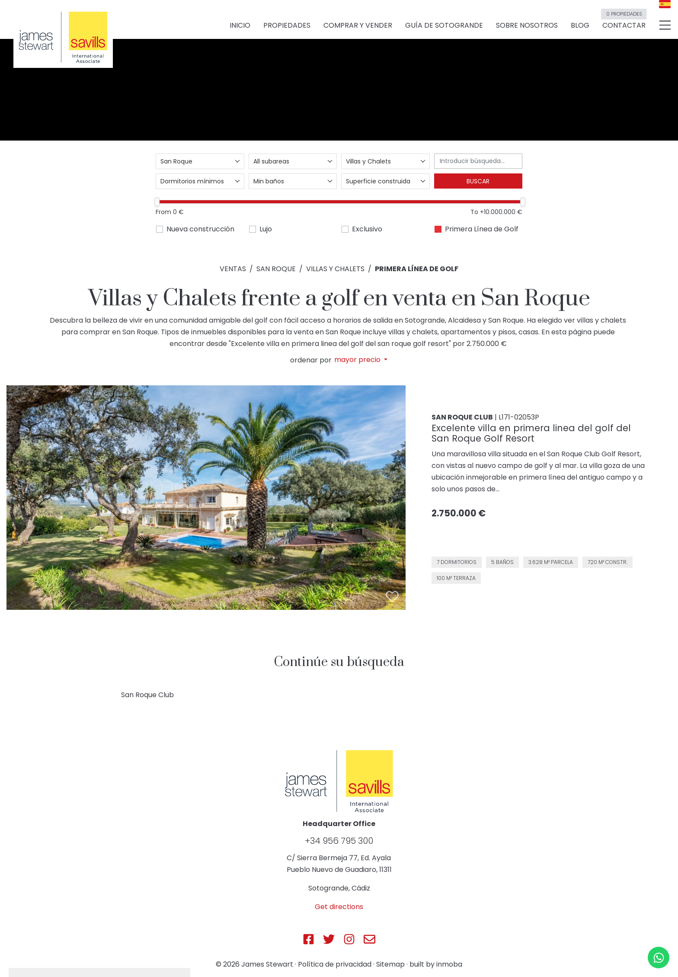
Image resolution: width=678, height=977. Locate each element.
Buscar (478, 181)
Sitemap (390, 964)
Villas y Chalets (335, 269)
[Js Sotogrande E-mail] (369, 939)
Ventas (233, 269)
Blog (580, 27)
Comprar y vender (357, 27)
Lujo (265, 229)
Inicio (240, 27)
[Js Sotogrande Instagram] (349, 939)
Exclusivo (367, 229)
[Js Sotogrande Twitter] (329, 939)
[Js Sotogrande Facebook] (308, 939)
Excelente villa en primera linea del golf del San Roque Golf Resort (531, 433)
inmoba (449, 964)
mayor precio (358, 360)
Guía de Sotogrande (444, 27)
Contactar (623, 23)
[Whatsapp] (658, 957)
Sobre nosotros (527, 27)
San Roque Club (147, 695)
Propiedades (286, 27)
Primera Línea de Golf (481, 229)
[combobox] (200, 161)
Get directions (339, 907)
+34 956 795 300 (339, 841)
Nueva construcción (200, 229)
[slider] (157, 201)
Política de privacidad (334, 964)
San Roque (276, 269)
